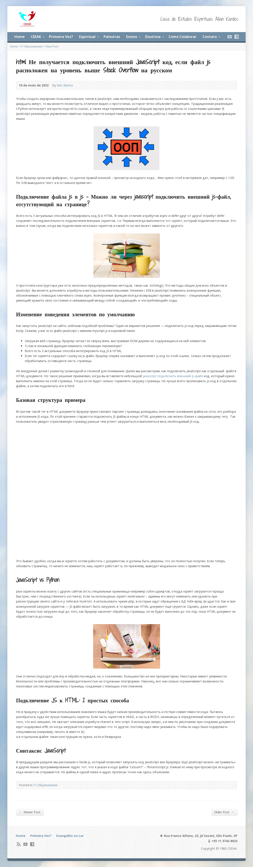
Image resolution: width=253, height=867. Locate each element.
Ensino (131, 36)
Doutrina (153, 36)
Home (19, 36)
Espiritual (87, 36)
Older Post (224, 812)
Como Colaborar (182, 36)
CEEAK (36, 36)
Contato (210, 36)
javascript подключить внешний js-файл (173, 376)
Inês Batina (65, 85)
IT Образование (31, 46)
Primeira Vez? (61, 36)
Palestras (112, 36)
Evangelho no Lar (70, 836)
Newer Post (30, 812)
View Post (51, 46)
